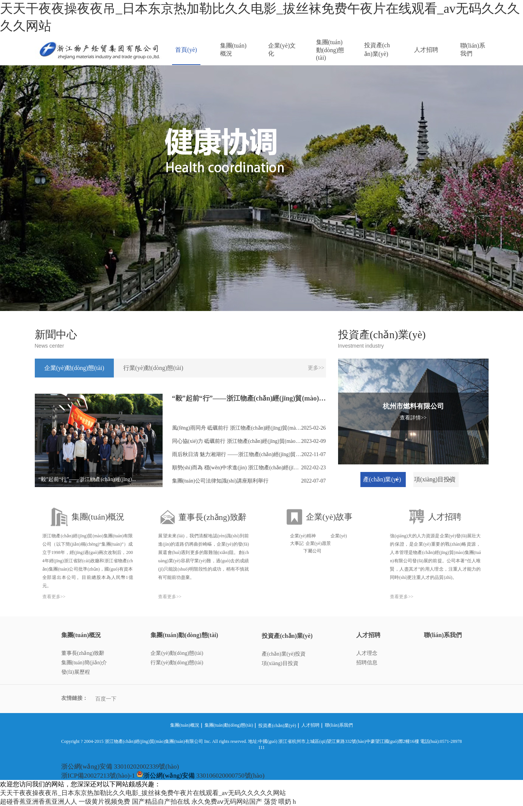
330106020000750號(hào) (230, 775)
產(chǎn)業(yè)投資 (284, 654)
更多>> (316, 368)
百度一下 (105, 699)
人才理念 (366, 653)
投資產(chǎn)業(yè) (377, 49)
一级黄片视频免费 (104, 801)
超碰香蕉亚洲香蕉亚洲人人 (38, 801)
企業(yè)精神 (302, 535)
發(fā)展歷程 (75, 672)
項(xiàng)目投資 (280, 663)
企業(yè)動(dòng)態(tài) (177, 653)
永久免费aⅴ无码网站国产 (226, 801)
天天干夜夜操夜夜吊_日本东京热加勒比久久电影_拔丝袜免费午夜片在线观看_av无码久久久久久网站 (143, 793)
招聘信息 (366, 662)
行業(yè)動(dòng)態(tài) (177, 662)
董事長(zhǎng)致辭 (83, 653)
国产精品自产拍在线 (161, 801)
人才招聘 (426, 49)
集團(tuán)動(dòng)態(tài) (330, 50)
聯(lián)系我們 (473, 49)
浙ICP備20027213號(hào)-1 (98, 775)
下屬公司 (312, 551)
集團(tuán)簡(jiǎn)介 (84, 662)
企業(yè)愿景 (318, 543)
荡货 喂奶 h (280, 801)
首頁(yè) (186, 49)
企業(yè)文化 (282, 49)
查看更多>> (54, 596)
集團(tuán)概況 (233, 49)
